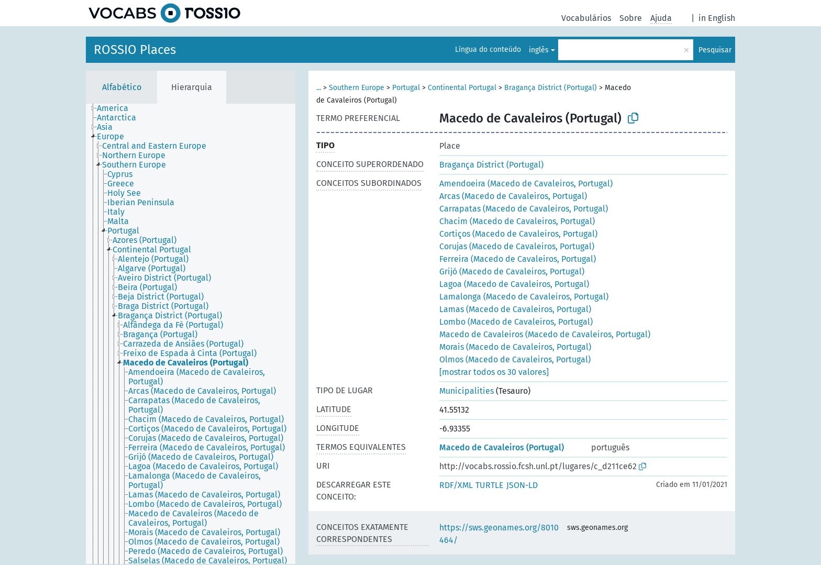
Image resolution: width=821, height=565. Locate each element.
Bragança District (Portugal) (550, 87)
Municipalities (466, 391)
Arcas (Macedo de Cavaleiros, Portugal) (513, 196)
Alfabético (121, 87)
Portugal (406, 87)
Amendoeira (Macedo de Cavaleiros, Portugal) (526, 184)
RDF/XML (456, 485)
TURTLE (489, 485)
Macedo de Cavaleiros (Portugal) (501, 447)
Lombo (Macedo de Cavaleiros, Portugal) (516, 322)
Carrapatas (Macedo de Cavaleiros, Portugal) (523, 209)
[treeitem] (117, 108)
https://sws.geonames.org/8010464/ (499, 534)
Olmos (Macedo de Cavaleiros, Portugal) (515, 359)
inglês (539, 50)
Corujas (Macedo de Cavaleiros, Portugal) (516, 246)
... (318, 87)
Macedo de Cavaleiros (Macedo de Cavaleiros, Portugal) (544, 334)
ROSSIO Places (135, 49)
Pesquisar (714, 50)
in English (716, 18)
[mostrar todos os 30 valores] (494, 372)
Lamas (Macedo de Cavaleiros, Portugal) (515, 309)
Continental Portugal (462, 87)
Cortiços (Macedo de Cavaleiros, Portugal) (518, 234)
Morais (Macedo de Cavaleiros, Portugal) (515, 347)
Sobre (630, 18)
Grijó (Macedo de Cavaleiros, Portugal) (511, 271)
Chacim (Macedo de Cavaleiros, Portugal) (517, 221)
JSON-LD (522, 485)
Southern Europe (356, 87)
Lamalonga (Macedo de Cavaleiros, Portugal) (523, 297)
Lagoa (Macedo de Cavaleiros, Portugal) (514, 284)
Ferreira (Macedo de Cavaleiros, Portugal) (517, 259)
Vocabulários (586, 18)
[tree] (190, 334)
